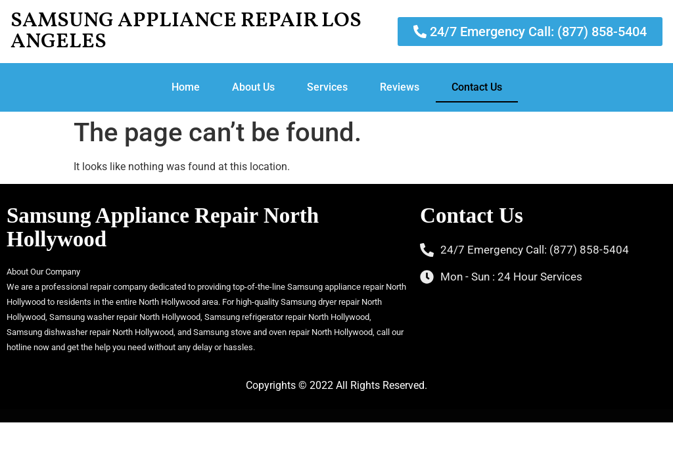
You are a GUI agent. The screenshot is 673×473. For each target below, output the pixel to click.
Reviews (399, 87)
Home (186, 87)
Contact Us (477, 87)
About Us (253, 87)
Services (327, 87)
